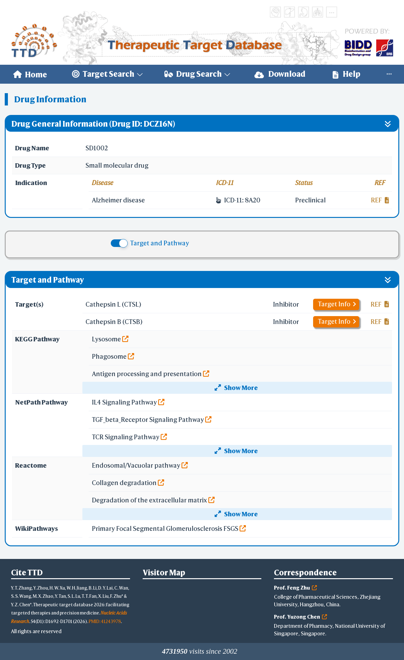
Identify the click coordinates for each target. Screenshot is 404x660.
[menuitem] (30, 74)
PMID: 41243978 (105, 621)
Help (346, 74)
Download (280, 74)
